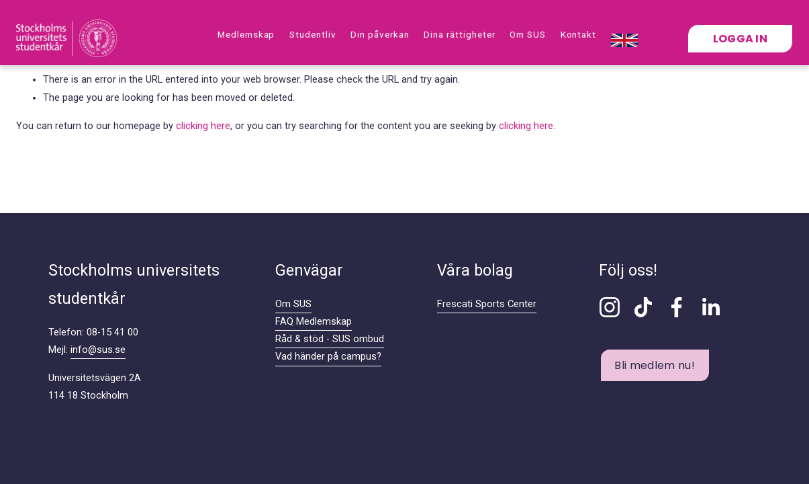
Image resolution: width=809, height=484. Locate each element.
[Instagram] (609, 307)
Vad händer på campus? (328, 356)
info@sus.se (98, 350)
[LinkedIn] (710, 307)
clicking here (203, 126)
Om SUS (293, 304)
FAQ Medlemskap (313, 321)
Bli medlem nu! (654, 365)
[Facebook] (676, 307)
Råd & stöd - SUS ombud (329, 339)
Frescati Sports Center (486, 304)
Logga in (740, 38)
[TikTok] (643, 307)
